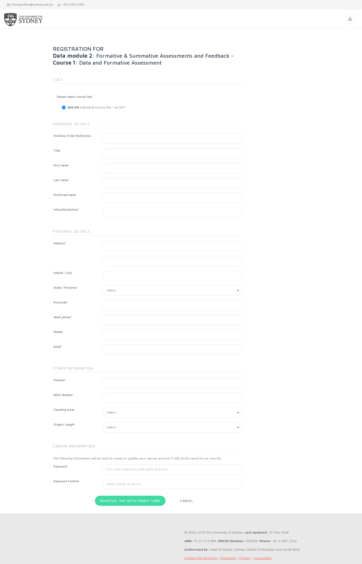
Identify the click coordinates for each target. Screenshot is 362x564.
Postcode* (61, 302)
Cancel (186, 501)
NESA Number (63, 395)
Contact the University (200, 558)
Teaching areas (64, 409)
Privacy (244, 558)
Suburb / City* (63, 273)
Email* (58, 346)
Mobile (58, 332)
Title (57, 150)
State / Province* (66, 287)
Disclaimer (228, 558)
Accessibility (263, 558)
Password (60, 466)
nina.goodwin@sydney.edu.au (30, 4)
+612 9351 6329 (70, 4)
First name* (61, 165)
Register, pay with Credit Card (130, 501)
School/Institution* (66, 209)
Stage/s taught (64, 424)
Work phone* (63, 317)
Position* (60, 380)
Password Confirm (66, 481)
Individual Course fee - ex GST (96, 107)
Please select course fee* (75, 97)
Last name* (61, 180)
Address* (60, 243)
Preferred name (65, 195)
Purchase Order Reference (72, 136)
